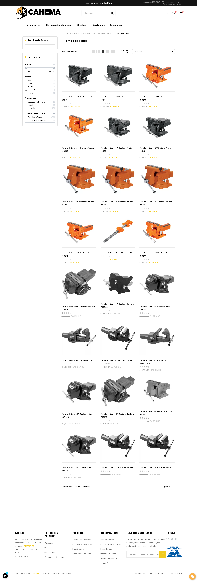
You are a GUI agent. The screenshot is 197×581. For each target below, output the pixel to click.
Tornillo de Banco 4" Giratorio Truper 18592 (155, 203)
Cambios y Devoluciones (83, 576)
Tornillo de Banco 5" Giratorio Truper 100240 (155, 98)
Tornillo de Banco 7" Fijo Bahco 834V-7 (79, 360)
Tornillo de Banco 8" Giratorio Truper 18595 (155, 413)
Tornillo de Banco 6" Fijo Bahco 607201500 (152, 361)
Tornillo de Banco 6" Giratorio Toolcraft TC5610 (117, 415)
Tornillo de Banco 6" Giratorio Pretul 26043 (77, 98)
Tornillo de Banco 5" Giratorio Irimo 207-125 (154, 308)
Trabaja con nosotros (157, 573)
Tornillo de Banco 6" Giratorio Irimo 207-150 (77, 415)
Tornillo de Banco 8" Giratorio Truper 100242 (78, 254)
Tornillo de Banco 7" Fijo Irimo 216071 (116, 468)
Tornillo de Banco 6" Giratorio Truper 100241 (155, 254)
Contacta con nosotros (110, 576)
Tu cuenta (48, 575)
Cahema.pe (37, 573)
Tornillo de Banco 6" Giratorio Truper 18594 (116, 203)
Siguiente (167, 486)
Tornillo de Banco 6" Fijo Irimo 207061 (155, 468)
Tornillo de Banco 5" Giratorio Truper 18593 (78, 203)
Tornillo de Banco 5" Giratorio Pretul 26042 (155, 149)
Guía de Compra (107, 571)
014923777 (158, 2)
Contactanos (139, 573)
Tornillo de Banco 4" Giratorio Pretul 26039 (116, 149)
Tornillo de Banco (38, 40)
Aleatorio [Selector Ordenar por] (154, 51)
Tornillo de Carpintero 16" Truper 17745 (118, 253)
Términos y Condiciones (83, 571)
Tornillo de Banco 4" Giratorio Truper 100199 (78, 149)
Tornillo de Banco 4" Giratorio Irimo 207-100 (77, 469)
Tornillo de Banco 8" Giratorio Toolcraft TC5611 (79, 308)
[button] (172, 4)
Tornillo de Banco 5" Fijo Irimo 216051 (116, 360)
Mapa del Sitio (176, 573)
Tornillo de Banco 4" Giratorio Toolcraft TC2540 (117, 305)
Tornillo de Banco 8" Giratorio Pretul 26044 (116, 98)
